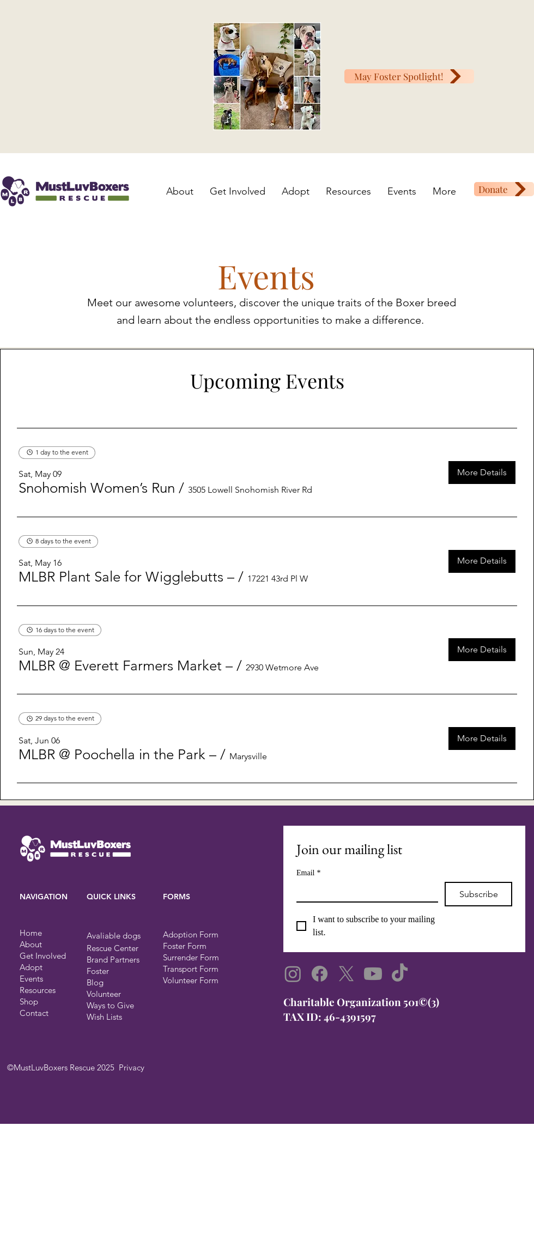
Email (308, 872)
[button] (97, 488)
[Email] (364, 891)
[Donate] (504, 189)
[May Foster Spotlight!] (409, 76)
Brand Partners (113, 959)
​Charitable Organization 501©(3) (361, 1002)
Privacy (131, 1067)
